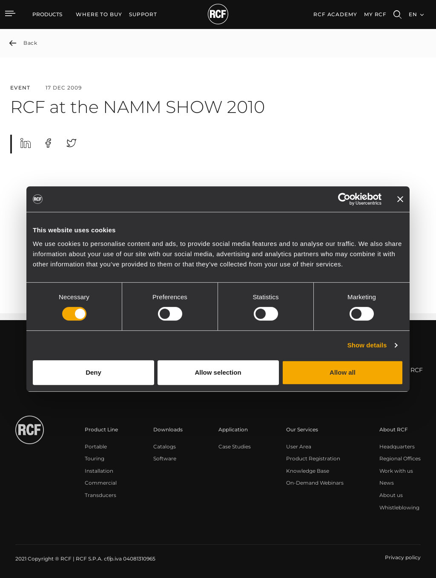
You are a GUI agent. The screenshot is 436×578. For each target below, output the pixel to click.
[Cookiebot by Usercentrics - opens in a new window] (344, 199)
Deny (93, 372)
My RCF (375, 14)
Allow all (343, 372)
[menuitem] (99, 14)
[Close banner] (400, 199)
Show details (367, 345)
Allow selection (218, 372)
